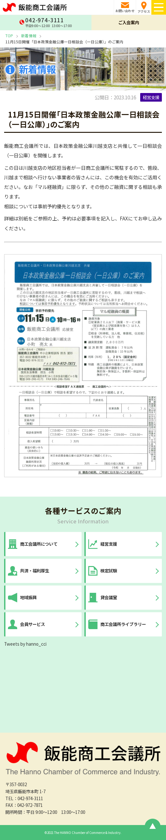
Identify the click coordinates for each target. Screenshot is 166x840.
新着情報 (28, 35)
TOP (9, 35)
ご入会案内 (128, 22)
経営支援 (151, 97)
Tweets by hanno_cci (25, 644)
